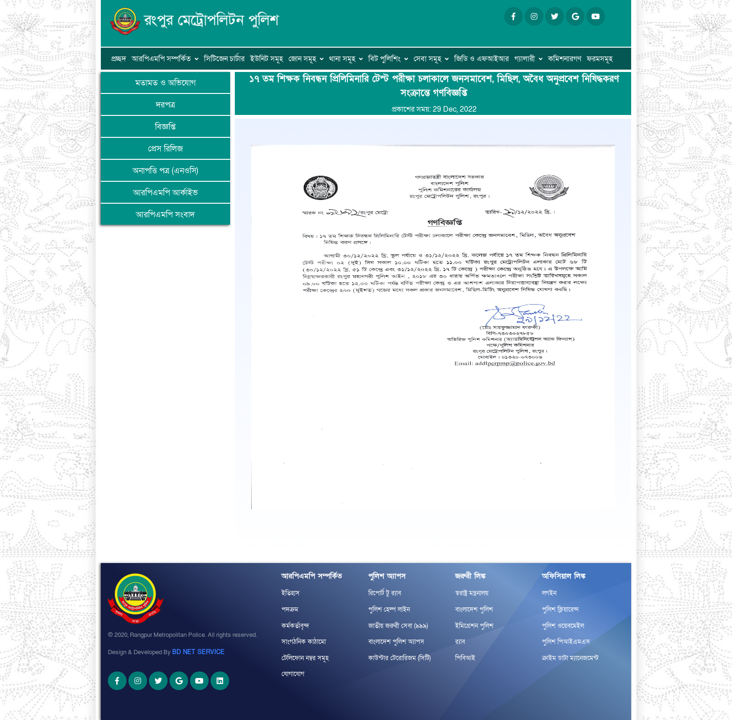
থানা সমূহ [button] (342, 59)
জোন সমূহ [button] (302, 59)
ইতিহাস (291, 593)
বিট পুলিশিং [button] (384, 59)
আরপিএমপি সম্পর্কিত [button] (161, 59)
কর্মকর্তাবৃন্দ (295, 625)
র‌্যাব (460, 641)
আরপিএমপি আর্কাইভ (165, 192)
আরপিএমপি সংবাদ (165, 214)
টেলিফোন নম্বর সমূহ (305, 658)
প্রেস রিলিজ (165, 148)
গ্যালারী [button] (524, 59)
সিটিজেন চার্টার (224, 59)
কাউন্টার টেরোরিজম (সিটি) (399, 658)
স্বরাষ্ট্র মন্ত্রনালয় (471, 593)
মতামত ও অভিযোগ (165, 83)
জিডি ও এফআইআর (481, 59)
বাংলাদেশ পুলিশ (474, 609)
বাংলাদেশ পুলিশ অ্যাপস (396, 641)
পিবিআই (465, 658)
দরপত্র (165, 105)
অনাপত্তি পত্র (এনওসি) (165, 170)
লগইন (549, 593)
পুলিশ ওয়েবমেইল (563, 625)
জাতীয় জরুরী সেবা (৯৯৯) (398, 625)
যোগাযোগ (293, 674)
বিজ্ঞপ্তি (165, 126)
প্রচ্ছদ (118, 59)
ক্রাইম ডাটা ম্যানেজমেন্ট (570, 658)
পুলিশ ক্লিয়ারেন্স (560, 609)
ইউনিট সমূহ (266, 59)
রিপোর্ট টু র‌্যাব (384, 593)
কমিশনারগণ (564, 59)
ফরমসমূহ (599, 59)
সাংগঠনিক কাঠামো (304, 641)
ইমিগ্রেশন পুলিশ (474, 625)
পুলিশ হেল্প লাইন (389, 609)
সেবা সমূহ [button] (427, 59)
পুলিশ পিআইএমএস (566, 641)
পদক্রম (290, 609)
